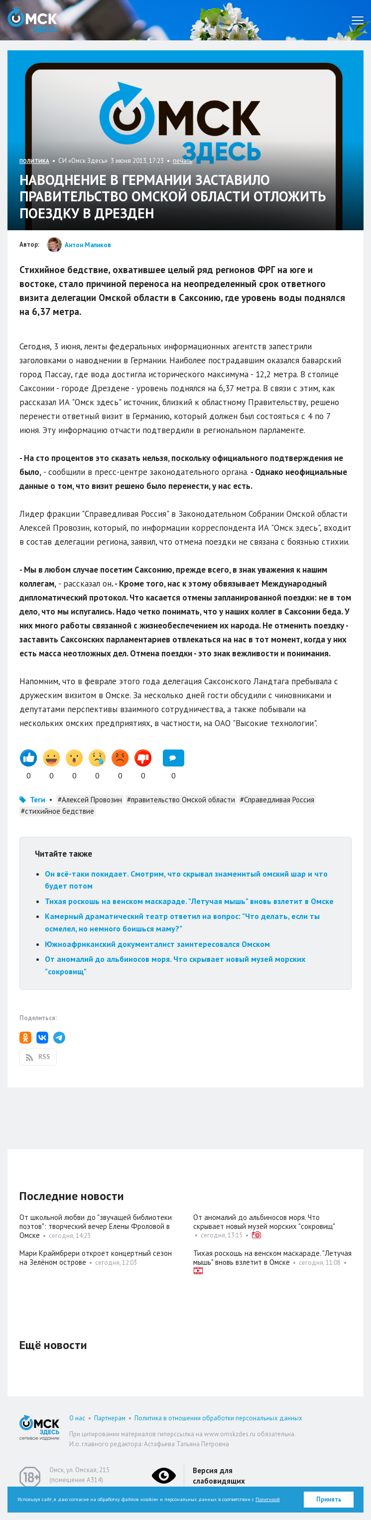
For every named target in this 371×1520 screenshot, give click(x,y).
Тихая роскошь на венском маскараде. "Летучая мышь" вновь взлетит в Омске (189, 901)
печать (182, 160)
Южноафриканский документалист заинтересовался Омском (157, 944)
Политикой (267, 1499)
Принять (329, 1499)
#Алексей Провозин (90, 799)
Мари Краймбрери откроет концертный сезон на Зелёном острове (95, 1257)
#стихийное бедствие (57, 811)
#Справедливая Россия (277, 799)
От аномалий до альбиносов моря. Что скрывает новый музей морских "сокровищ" (264, 1222)
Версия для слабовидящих (219, 1476)
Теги (37, 799)
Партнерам (109, 1418)
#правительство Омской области (181, 799)
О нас (77, 1418)
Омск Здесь (32, 20)
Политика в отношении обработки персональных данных (218, 1418)
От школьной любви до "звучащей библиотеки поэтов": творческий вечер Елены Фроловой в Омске (95, 1226)
